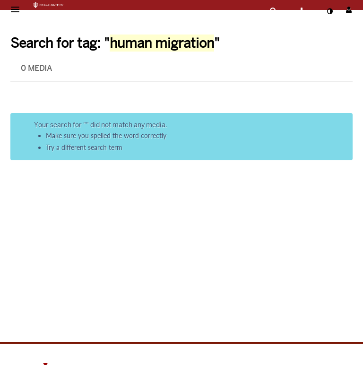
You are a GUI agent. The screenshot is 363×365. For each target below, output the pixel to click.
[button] (18, 9)
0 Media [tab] (36, 68)
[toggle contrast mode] (329, 11)
